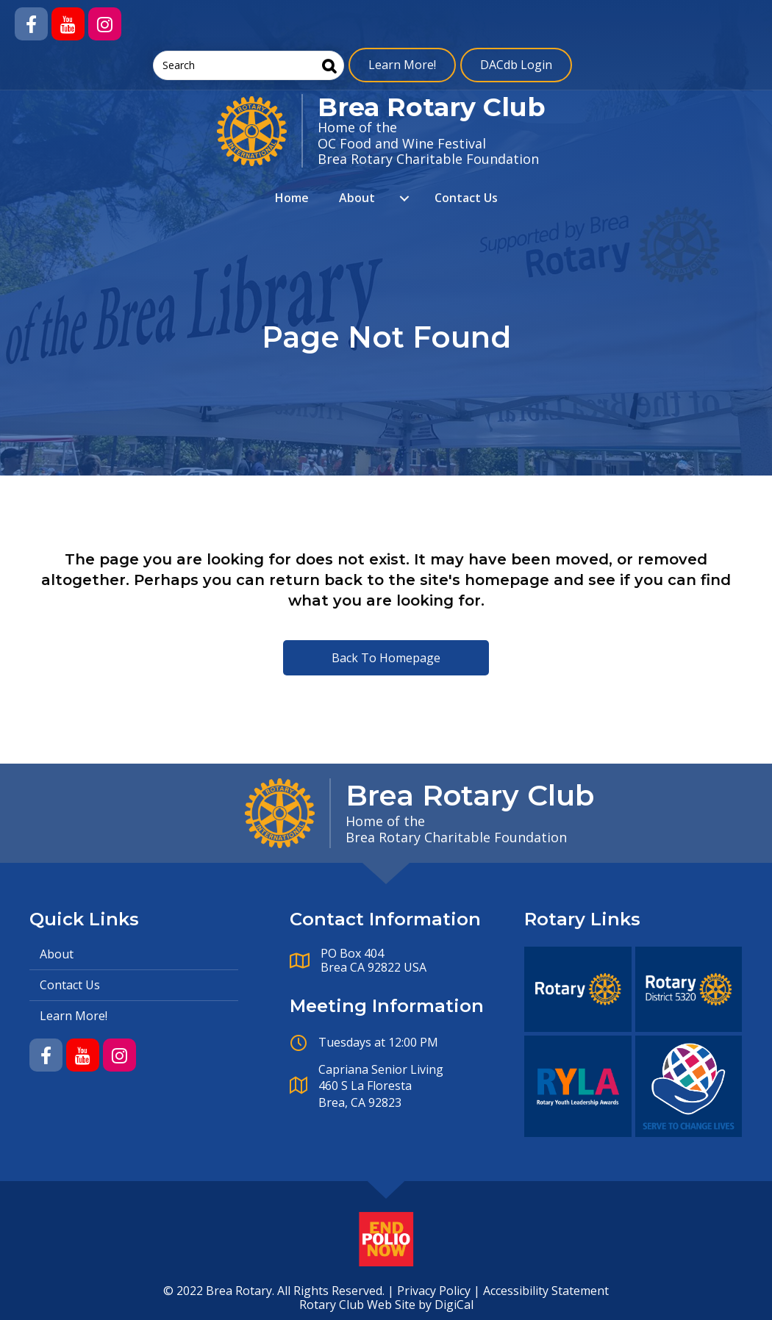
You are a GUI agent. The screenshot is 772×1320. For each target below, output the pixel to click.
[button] (31, 23)
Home (292, 198)
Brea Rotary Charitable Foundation (428, 159)
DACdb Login (516, 65)
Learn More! (402, 65)
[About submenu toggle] (404, 198)
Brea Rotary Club (432, 107)
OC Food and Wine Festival (402, 143)
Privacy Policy (434, 1291)
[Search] (329, 65)
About (357, 198)
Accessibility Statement (546, 1291)
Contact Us (466, 198)
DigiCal (454, 1304)
